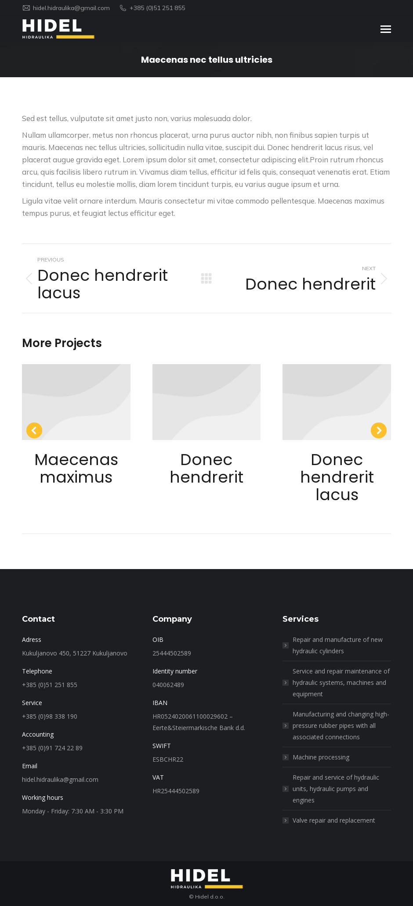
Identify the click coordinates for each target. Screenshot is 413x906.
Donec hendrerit (206, 468)
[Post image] (76, 402)
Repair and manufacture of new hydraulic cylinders (338, 645)
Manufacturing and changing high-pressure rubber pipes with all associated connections (341, 725)
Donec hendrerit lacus (337, 477)
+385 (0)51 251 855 (157, 8)
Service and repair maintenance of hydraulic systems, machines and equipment (341, 682)
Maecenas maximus (76, 468)
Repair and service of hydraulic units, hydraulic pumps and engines (336, 788)
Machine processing (321, 757)
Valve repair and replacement (334, 820)
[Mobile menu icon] (385, 29)
